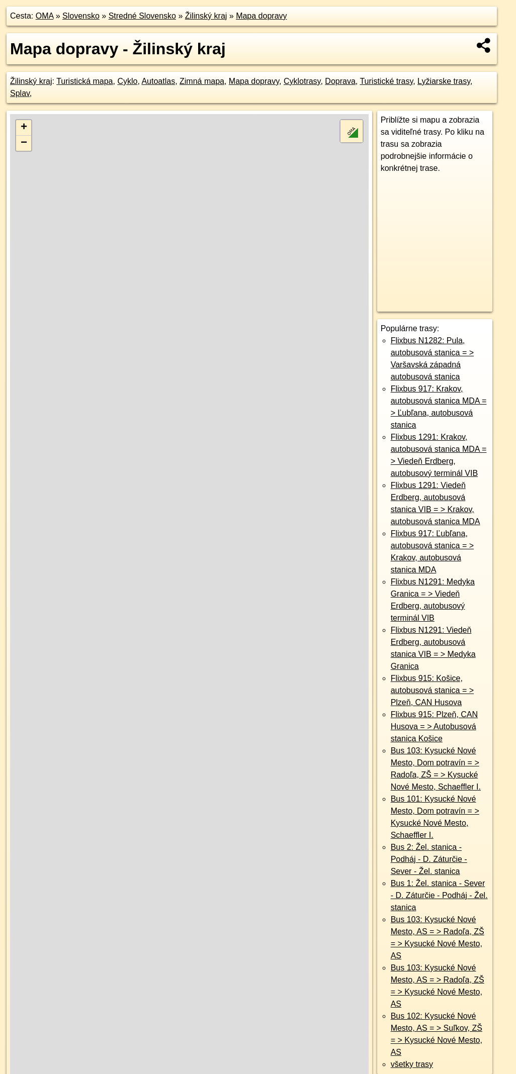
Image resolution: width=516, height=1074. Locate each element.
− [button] (24, 143)
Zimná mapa (202, 81)
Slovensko (81, 16)
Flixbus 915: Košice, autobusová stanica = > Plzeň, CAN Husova (432, 690)
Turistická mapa (84, 81)
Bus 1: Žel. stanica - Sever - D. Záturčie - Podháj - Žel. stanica (439, 895)
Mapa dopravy (261, 16)
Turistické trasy (386, 81)
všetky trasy (412, 1064)
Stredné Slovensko (142, 16)
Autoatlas (158, 81)
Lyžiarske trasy (443, 81)
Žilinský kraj (206, 16)
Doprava (340, 81)
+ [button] (24, 127)
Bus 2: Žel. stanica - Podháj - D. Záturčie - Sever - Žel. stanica (429, 859)
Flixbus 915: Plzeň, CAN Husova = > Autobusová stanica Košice (434, 726)
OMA (45, 16)
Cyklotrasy (302, 81)
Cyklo (127, 81)
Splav (20, 93)
